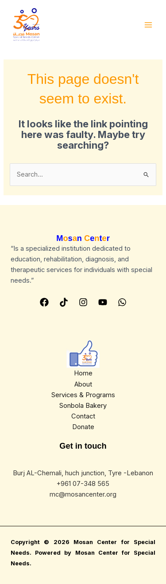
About (83, 384)
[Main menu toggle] (148, 25)
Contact (83, 416)
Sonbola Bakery (83, 406)
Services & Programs (83, 395)
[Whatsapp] (122, 302)
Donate (83, 427)
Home (83, 373)
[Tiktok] (63, 302)
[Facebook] (44, 302)
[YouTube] (102, 302)
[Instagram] (83, 302)
